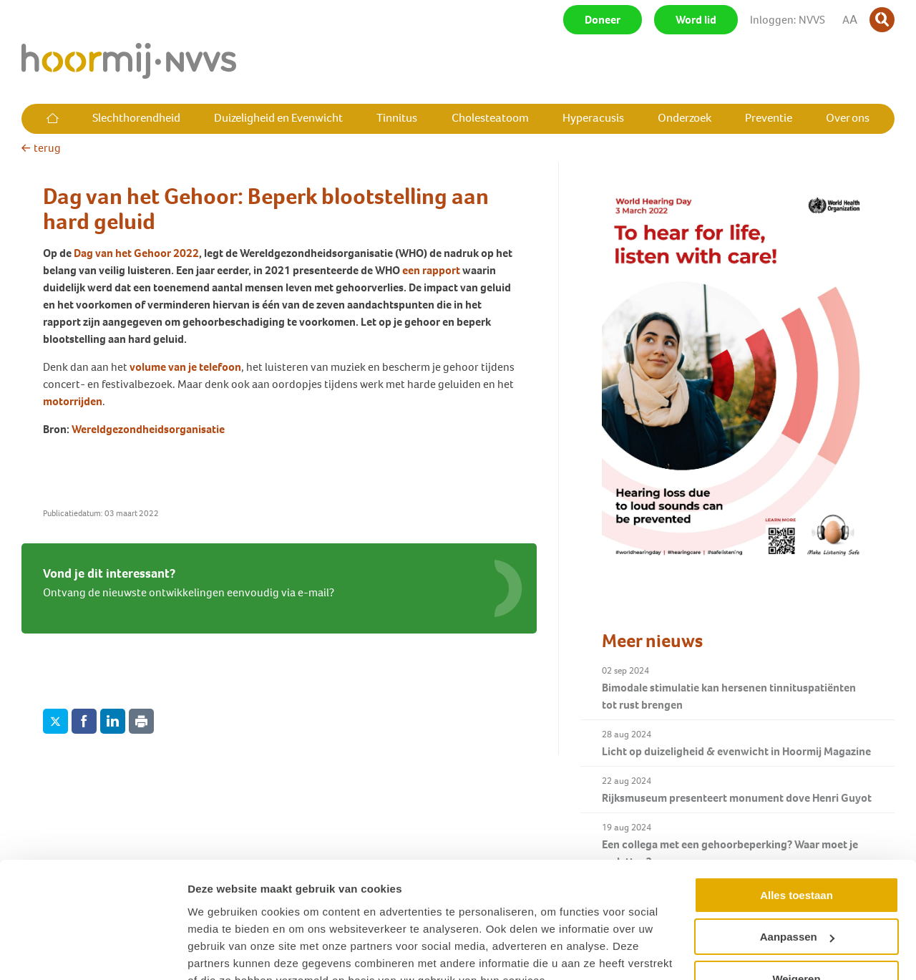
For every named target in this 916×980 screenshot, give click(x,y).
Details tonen (221, 952)
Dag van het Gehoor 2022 (136, 253)
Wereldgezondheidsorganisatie (148, 429)
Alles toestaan (796, 827)
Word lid (696, 19)
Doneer (602, 19)
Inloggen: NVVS (787, 19)
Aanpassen (797, 869)
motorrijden (72, 401)
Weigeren (796, 911)
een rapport (432, 270)
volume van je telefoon (185, 366)
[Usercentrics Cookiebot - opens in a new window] (92, 952)
